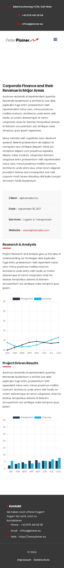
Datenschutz (41, 560)
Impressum (24, 560)
